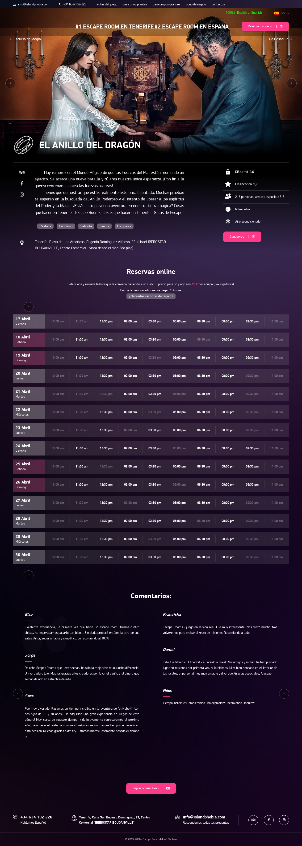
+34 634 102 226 (36, 817)
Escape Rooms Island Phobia (16, 26)
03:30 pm (154, 321)
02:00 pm (130, 321)
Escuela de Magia (25, 39)
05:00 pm (179, 321)
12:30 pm (106, 321)
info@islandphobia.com (31, 4)
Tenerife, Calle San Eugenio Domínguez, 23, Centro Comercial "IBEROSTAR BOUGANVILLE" (114, 820)
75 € (194, 284)
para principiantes (135, 4)
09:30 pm (252, 321)
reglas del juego (106, 4)
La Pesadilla (281, 39)
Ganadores (242, 237)
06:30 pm (203, 321)
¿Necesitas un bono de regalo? (151, 296)
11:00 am (82, 340)
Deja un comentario (151, 788)
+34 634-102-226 (72, 4)
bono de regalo (196, 4)
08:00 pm (228, 321)
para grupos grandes (166, 4)
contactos (218, 4)
